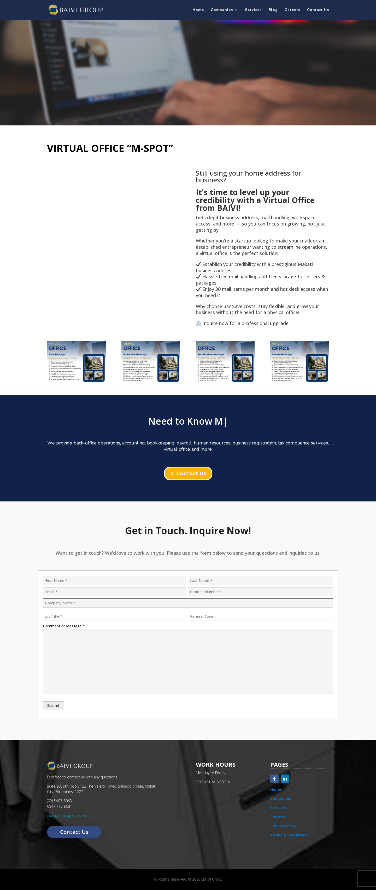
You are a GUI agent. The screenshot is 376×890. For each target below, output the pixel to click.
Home (198, 10)
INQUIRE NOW (188, 99)
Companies (222, 10)
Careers (292, 10)
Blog (273, 10)
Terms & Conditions (289, 835)
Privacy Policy (283, 825)
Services (253, 10)
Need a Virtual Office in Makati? (188, 53)
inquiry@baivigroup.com (67, 815)
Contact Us (318, 10)
